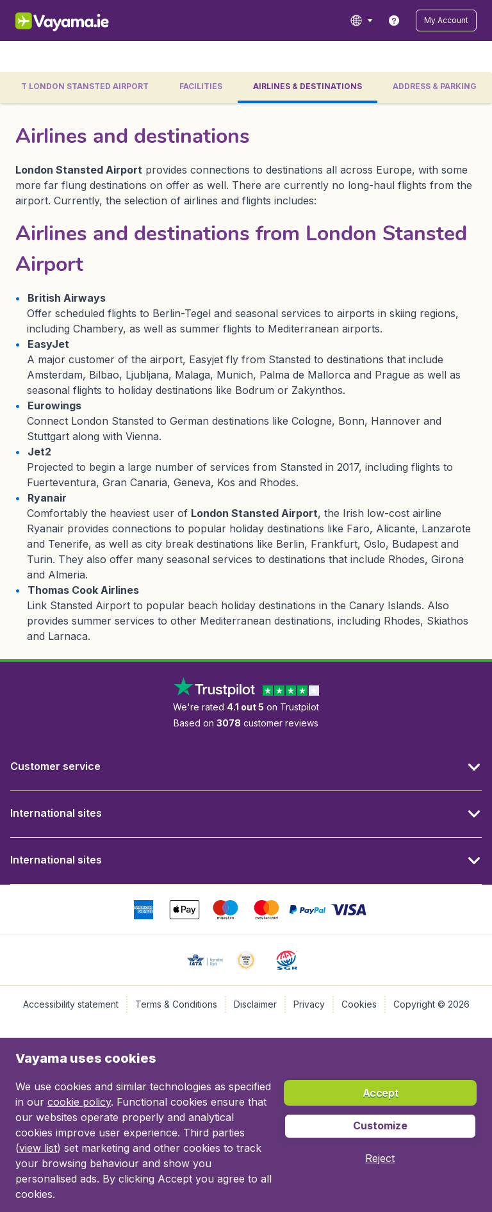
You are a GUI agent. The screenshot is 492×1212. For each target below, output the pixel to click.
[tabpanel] (246, 381)
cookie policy (79, 1101)
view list (38, 1148)
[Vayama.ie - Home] (79, 20)
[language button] (361, 20)
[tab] (201, 87)
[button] (446, 20)
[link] (394, 20)
